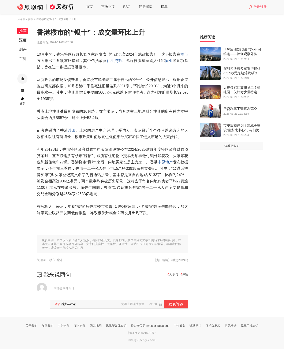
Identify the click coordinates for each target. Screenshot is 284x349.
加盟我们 (47, 325)
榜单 (164, 6)
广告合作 (64, 325)
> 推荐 (29, 19)
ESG (126, 7)
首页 (89, 6)
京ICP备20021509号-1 (142, 333)
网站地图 (96, 325)
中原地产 (165, 162)
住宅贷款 (114, 61)
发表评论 (176, 304)
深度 (23, 40)
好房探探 (145, 6)
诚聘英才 (195, 325)
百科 (23, 59)
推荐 (23, 31)
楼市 (184, 54)
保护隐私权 (213, 325)
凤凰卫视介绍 (249, 325)
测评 (23, 49)
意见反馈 (230, 325)
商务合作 (80, 325)
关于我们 (31, 325)
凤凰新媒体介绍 (116, 325)
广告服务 (179, 325)
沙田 (72, 130)
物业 (169, 61)
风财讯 (21, 19)
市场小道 (108, 6)
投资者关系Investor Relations (150, 325)
